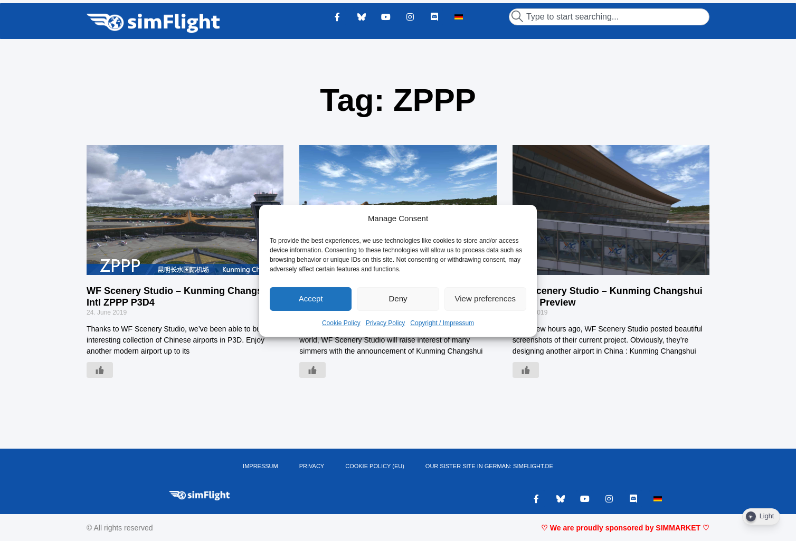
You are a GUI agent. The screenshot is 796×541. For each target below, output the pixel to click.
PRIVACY (311, 466)
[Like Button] (100, 370)
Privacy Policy (385, 323)
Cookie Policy (341, 323)
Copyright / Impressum (442, 323)
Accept (311, 298)
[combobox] (609, 16)
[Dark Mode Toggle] (761, 516)
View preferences (485, 298)
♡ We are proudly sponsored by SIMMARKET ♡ (625, 528)
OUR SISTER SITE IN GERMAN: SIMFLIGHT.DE (489, 466)
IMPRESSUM (260, 466)
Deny (397, 298)
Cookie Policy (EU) (374, 466)
